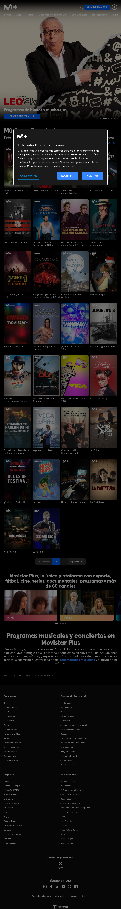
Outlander (64, 732)
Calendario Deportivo (13, 832)
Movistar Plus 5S (67, 763)
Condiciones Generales (70, 793)
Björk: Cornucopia (99, 397)
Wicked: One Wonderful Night (16, 191)
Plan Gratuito (79, 14)
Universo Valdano (11, 802)
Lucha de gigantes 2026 (102, 345)
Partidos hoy (9, 837)
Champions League (12, 784)
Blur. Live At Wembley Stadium (43, 398)
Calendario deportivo (52, 14)
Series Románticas (11, 745)
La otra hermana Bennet (71, 728)
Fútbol (30, 14)
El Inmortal (65, 719)
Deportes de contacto (13, 824)
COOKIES (85, 894)
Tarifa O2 (64, 832)
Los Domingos (66, 701)
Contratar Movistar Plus (70, 802)
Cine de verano (10, 728)
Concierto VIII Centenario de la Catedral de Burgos (74, 450)
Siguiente (74, 560)
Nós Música (9, 550)
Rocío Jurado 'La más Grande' (73, 737)
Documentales (10, 754)
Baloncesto (99, 14)
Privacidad (73, 894)
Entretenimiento (11, 759)
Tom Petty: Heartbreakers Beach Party (16, 398)
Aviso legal (59, 894)
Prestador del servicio (41, 894)
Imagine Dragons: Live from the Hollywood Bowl (45, 295)
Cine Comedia (10, 714)
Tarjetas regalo (66, 837)
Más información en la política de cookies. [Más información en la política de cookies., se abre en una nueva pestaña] (50, 166)
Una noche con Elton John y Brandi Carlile (74, 243)
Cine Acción (9, 719)
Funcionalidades (67, 784)
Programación (10, 841)
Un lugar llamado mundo (73, 501)
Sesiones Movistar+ (13, 345)
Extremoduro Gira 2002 (102, 190)
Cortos (6, 723)
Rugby (6, 815)
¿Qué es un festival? (13, 501)
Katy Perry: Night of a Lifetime (43, 347)
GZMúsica (37, 550)
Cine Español (9, 710)
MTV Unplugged (97, 294)
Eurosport (8, 828)
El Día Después (10, 797)
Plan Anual (65, 824)
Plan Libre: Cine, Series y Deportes (75, 806)
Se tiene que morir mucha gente (74, 723)
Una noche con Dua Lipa (45, 190)
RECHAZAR (67, 175)
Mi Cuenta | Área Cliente (70, 788)
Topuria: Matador (11, 819)
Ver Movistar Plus (67, 779)
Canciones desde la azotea (74, 294)
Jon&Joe (94, 449)
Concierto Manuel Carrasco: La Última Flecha (46, 243)
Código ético (65, 797)
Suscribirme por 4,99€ (22, 116)
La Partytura (96, 501)
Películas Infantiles (12, 732)
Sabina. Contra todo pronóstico (100, 243)
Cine (18, 14)
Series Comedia (10, 750)
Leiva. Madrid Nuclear (15, 242)
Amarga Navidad (67, 714)
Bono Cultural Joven (69, 828)
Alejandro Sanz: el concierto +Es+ (70, 191)
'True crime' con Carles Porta (72, 741)
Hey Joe (36, 501)
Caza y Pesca (66, 759)
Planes (63, 815)
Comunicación (66, 841)
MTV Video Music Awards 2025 (73, 398)
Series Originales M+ (12, 741)
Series (7, 14)
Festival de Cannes (68, 745)
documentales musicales (77, 658)
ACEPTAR (92, 175)
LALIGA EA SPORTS (11, 788)
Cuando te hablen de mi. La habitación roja (16, 450)
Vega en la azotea (41, 449)
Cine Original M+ (11, 706)
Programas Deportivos (69, 754)
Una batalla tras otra (69, 710)
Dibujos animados (68, 750)
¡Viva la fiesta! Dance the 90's (73, 347)
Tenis (114, 14)
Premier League (10, 793)
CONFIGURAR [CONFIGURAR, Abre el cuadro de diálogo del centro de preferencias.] (28, 175)
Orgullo (7, 763)
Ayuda (60, 863)
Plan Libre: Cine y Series (70, 810)
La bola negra (66, 706)
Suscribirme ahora (97, 7)
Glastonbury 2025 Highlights (12, 295)
